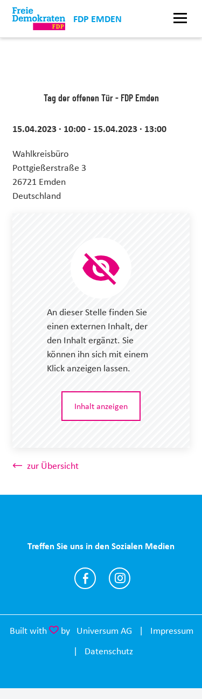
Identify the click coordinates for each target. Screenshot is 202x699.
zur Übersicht (53, 465)
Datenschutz (109, 651)
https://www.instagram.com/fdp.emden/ (119, 578)
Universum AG (104, 630)
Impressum (171, 630)
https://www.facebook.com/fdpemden (85, 578)
